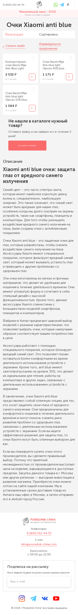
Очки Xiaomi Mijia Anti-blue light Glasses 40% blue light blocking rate (54, 65)
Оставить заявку (27, 146)
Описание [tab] (14, 161)
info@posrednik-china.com (39, 544)
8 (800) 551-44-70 (39, 533)
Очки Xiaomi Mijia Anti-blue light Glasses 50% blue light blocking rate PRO (16, 97)
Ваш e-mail (17, 581)
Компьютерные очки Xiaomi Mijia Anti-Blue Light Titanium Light (15, 65)
